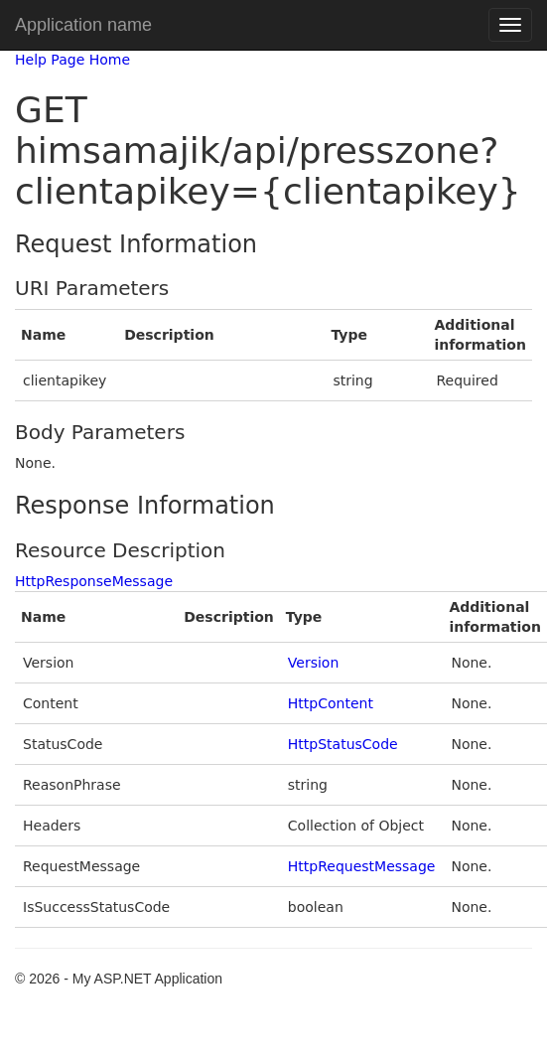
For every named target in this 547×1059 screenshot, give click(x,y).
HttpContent (330, 703)
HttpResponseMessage (94, 581)
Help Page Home (72, 60)
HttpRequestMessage (362, 866)
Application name (83, 25)
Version (313, 663)
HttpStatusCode (343, 744)
